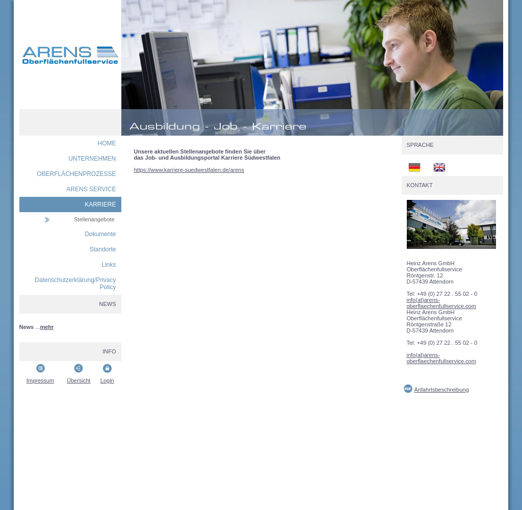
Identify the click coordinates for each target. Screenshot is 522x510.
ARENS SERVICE (91, 189)
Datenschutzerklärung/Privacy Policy (75, 283)
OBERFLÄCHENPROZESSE (76, 173)
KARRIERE (100, 204)
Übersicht (78, 380)
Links (108, 264)
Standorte (102, 249)
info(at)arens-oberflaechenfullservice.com (441, 303)
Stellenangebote (94, 219)
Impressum (40, 380)
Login (107, 380)
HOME (107, 143)
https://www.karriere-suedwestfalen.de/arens (189, 170)
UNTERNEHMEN (92, 158)
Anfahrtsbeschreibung (441, 390)
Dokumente (100, 234)
